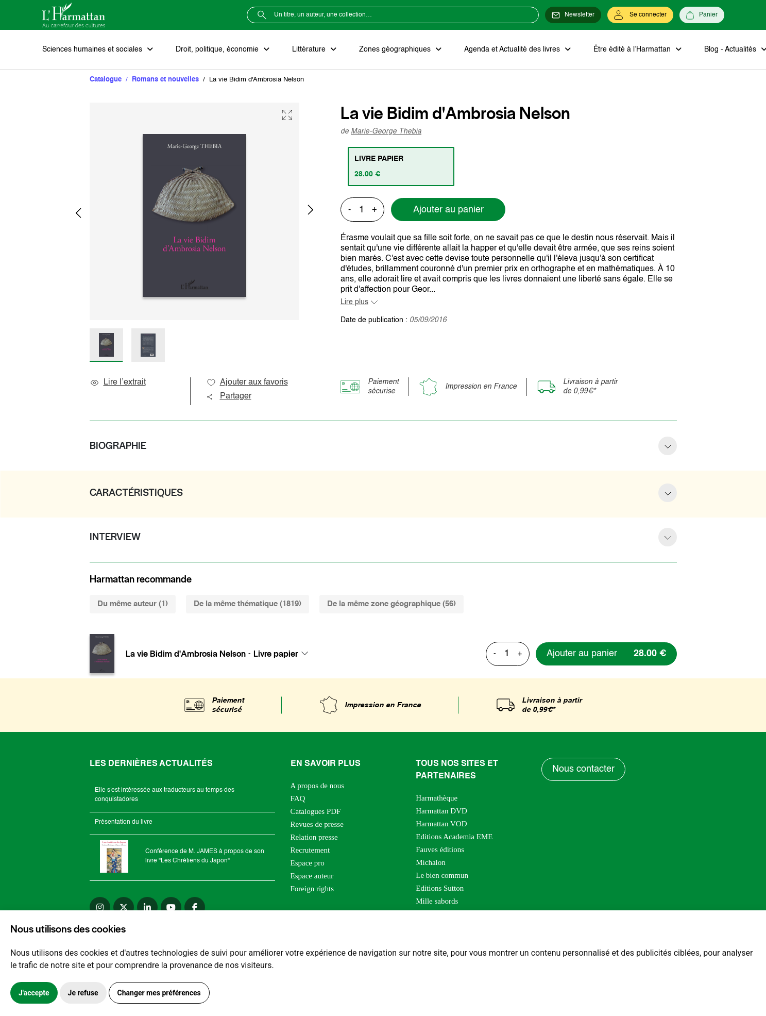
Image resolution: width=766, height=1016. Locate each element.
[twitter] (123, 907)
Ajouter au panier (448, 209)
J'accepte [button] (34, 993)
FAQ (298, 798)
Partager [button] (228, 396)
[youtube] (171, 907)
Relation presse (314, 837)
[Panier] (701, 15)
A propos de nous (318, 785)
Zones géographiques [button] (396, 49)
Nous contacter (583, 769)
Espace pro (308, 863)
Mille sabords (437, 901)
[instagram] (100, 907)
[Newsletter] (573, 15)
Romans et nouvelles (165, 79)
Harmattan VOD (441, 824)
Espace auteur (312, 876)
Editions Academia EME (454, 836)
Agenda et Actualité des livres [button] (513, 49)
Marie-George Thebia (386, 131)
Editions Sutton (440, 888)
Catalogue (106, 79)
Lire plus (354, 302)
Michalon (431, 862)
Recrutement (310, 850)
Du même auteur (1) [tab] (132, 604)
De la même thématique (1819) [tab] (247, 604)
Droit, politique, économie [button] (218, 49)
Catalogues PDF (316, 811)
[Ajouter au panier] (606, 653)
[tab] (401, 166)
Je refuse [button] (83, 993)
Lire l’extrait (118, 382)
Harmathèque (436, 798)
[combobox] (283, 653)
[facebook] (194, 907)
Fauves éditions (440, 849)
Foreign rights (312, 889)
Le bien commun (442, 875)
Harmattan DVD (441, 811)
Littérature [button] (310, 49)
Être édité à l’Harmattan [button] (633, 49)
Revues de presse (317, 824)
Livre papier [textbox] (275, 653)
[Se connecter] (640, 15)
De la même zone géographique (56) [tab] (391, 604)
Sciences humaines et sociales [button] (93, 49)
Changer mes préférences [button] (159, 993)
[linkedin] (147, 907)
